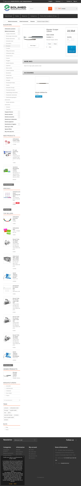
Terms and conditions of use (48, 16)
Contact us (69, 1)
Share (55, 43)
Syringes (8, 80)
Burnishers (8, 73)
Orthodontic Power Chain (16, 139)
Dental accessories (9, 116)
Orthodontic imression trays (16, 218)
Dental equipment (9, 121)
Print (50, 47)
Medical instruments (12, 21)
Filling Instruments (10, 50)
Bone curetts (9, 68)
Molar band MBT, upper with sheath (16, 257)
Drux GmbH (9, 393)
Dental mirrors (9, 55)
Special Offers (8, 129)
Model (48, 34)
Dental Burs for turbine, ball (16, 287)
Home (17, 16)
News (7, 429)
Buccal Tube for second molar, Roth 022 (16, 319)
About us (24, 16)
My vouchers (32, 458)
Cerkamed (8, 390)
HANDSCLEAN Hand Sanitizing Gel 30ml (17, 194)
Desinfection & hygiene (10, 124)
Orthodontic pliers (10, 53)
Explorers (8, 65)
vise (5, 412)
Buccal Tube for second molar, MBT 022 (16, 300)
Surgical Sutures (9, 112)
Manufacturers (9, 383)
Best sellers (19, 453)
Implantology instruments (12, 92)
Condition (49, 37)
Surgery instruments (10, 33)
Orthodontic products (10, 28)
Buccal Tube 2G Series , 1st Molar (16, 241)
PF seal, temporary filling (15, 151)
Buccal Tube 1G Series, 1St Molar (16, 336)
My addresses (32, 453)
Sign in (75, 1)
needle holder (13, 410)
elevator (6, 419)
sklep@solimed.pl (65, 463)
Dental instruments (24, 21)
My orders (31, 449)
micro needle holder (9, 417)
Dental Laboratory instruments (9, 103)
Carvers (8, 58)
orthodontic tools (14, 408)
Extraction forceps (10, 87)
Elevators (32, 21)
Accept (10, 483)
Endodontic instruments (11, 95)
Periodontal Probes (10, 82)
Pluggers (8, 60)
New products (9, 135)
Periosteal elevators (10, 90)
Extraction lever (9, 41)
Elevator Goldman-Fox (57, 92)
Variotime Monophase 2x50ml (16, 168)
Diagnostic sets (9, 77)
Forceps (6, 410)
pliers (9, 412)
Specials (6, 188)
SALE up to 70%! (9, 126)
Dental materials (9, 114)
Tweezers (8, 109)
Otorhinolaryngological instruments (10, 98)
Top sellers (8, 213)
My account (33, 447)
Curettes (8, 48)
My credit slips (32, 451)
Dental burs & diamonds (11, 119)
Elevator (37, 92)
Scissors (8, 107)
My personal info (33, 456)
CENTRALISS (9, 388)
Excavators (8, 43)
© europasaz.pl (40, 477)
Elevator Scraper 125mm (15, 374)
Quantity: (69, 37)
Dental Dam (9, 75)
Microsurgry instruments (11, 36)
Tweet (49, 43)
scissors (6, 408)
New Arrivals (8, 16)
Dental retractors (10, 63)
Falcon (7, 395)
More (15, 483)
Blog (5, 424)
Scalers (8, 85)
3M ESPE (8, 386)
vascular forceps (8, 415)
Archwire (16, 415)
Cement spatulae (10, 70)
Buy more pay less (9, 131)
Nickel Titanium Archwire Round (15, 275)
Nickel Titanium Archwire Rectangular (16, 354)
